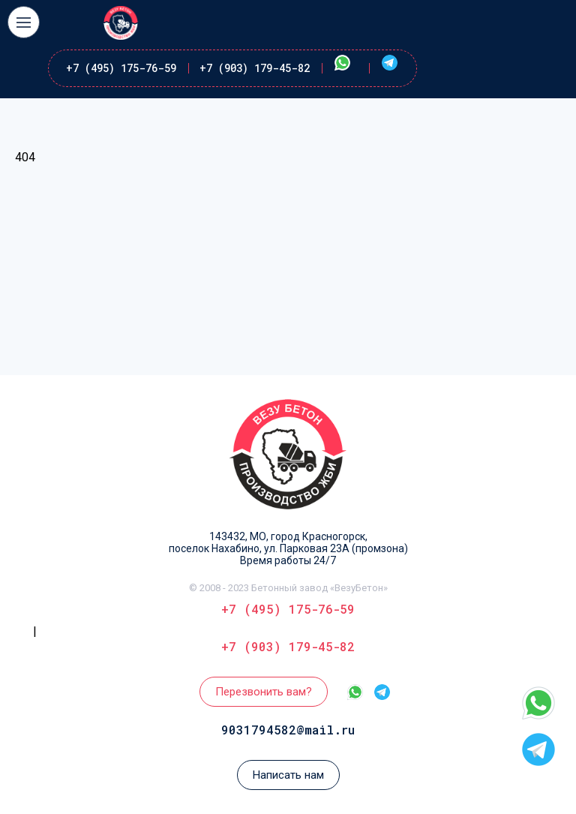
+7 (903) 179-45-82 (255, 68)
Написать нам (288, 775)
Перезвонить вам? (263, 691)
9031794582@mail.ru (288, 729)
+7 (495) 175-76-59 (121, 68)
